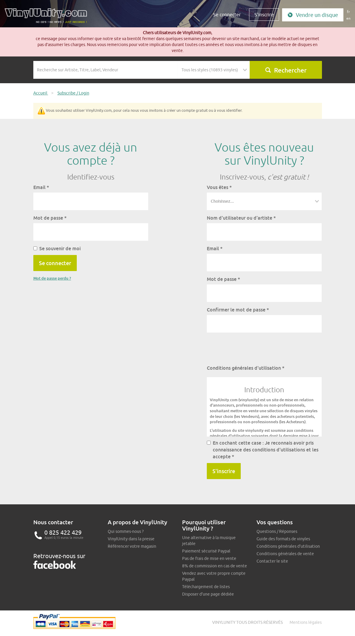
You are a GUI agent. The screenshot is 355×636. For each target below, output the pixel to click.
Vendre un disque (312, 15)
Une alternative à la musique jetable (209, 540)
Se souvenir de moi (57, 248)
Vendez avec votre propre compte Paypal (213, 576)
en (348, 18)
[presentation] (252, 348)
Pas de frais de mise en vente (209, 558)
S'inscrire (264, 14)
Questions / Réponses (277, 531)
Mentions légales (306, 622)
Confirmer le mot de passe (238, 310)
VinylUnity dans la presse (131, 538)
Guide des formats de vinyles (283, 538)
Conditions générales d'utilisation (245, 368)
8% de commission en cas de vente (214, 565)
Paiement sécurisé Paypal (206, 551)
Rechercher (285, 70)
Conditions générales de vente (285, 553)
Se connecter (227, 14)
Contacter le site (272, 561)
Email (41, 187)
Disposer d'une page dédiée (208, 594)
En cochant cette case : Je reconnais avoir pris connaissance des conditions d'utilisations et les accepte (262, 449)
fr (348, 12)
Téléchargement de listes (206, 586)
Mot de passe (50, 218)
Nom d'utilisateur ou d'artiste (241, 218)
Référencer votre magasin (132, 546)
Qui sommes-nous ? (126, 531)
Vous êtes (219, 187)
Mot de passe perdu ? (52, 278)
